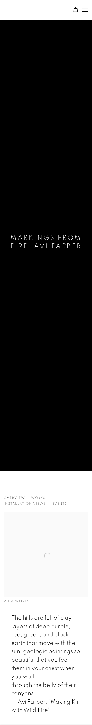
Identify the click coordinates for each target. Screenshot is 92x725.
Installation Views (25, 503)
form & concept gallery (33, 10)
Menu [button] (84, 10)
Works (38, 498)
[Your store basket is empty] (76, 10)
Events (59, 503)
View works (17, 601)
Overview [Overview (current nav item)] (14, 498)
